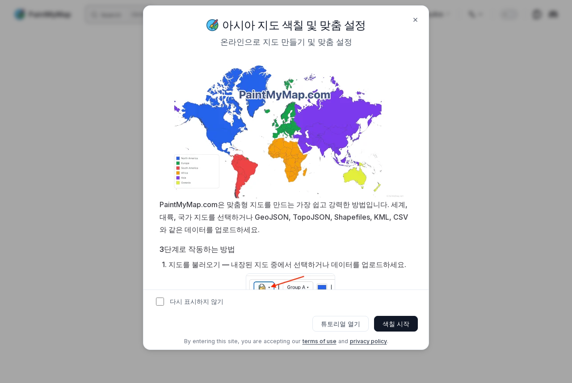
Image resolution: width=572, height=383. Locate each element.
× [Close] (415, 19)
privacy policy (368, 341)
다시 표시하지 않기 (196, 301)
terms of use (319, 341)
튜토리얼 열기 (340, 324)
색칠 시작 (396, 324)
